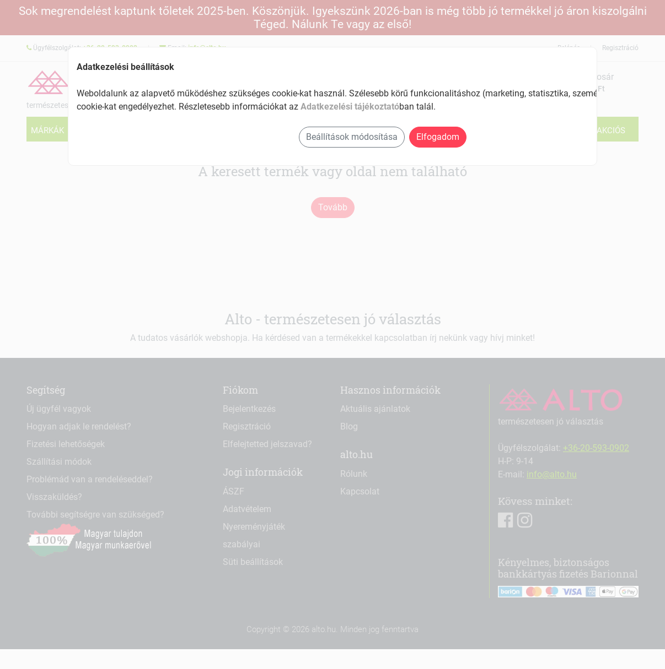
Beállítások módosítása (352, 137)
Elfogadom (437, 137)
